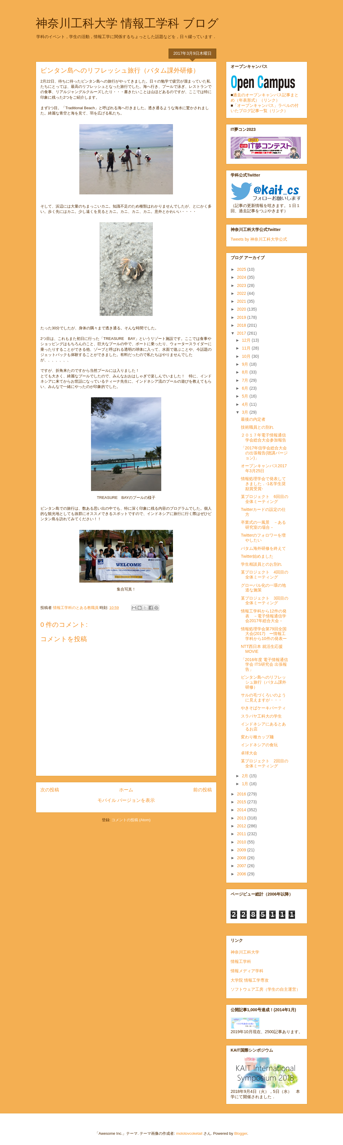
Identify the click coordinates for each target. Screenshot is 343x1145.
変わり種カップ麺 (257, 737)
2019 (242, 317)
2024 (242, 277)
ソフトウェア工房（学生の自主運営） (265, 989)
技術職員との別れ (257, 427)
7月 (245, 380)
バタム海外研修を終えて (263, 548)
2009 (242, 850)
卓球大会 (249, 753)
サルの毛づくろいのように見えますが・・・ (263, 697)
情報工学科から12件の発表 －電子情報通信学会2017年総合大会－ (264, 616)
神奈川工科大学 (245, 952)
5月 (245, 396)
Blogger (240, 1133)
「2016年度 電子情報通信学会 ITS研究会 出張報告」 (264, 664)
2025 (242, 269)
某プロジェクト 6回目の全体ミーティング (264, 499)
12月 (246, 340)
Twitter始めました (257, 556)
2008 (242, 857)
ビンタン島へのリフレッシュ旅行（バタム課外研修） (263, 682)
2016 (242, 794)
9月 (245, 364)
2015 (242, 802)
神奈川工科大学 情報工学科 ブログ (127, 23)
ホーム (126, 789)
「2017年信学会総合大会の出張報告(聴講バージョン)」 (264, 453)
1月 (245, 783)
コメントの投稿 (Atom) (131, 820)
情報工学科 (241, 961)
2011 (242, 833)
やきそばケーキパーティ (263, 708)
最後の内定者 (253, 419)
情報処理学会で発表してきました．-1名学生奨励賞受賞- (263, 483)
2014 (242, 809)
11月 (246, 348)
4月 (245, 404)
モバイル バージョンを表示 (126, 800)
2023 (242, 285)
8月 (245, 372)
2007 (242, 865)
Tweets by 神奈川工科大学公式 (259, 239)
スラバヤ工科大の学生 (261, 716)
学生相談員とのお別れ (261, 564)
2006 (242, 874)
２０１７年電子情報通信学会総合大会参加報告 (263, 437)
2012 (242, 826)
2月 (245, 775)
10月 (246, 356)
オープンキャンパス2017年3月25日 (264, 468)
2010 (242, 842)
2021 (242, 301)
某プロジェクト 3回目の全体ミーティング (264, 600)
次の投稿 (49, 789)
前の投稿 (202, 789)
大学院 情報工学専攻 (250, 980)
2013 (242, 818)
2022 (242, 293)
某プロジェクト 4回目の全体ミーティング (264, 574)
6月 (245, 388)
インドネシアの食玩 (259, 744)
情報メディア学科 (247, 970)
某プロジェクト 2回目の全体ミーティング (264, 763)
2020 (242, 309)
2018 (242, 325)
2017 (242, 333)
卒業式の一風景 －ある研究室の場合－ (263, 525)
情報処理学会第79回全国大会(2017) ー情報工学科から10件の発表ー (264, 634)
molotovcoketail (189, 1133)
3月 (245, 412)
